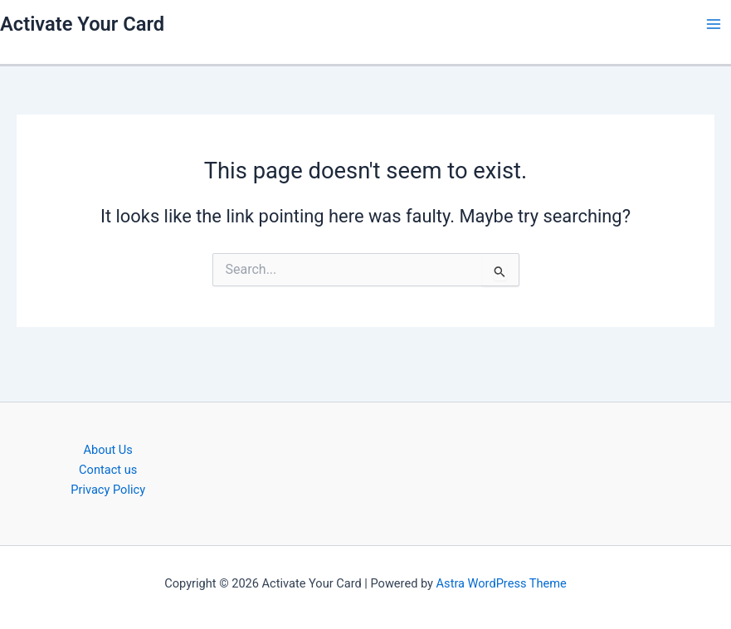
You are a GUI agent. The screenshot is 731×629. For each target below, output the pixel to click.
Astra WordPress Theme (501, 583)
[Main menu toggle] (713, 24)
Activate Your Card (82, 24)
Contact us (108, 469)
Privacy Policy (108, 489)
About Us (107, 449)
